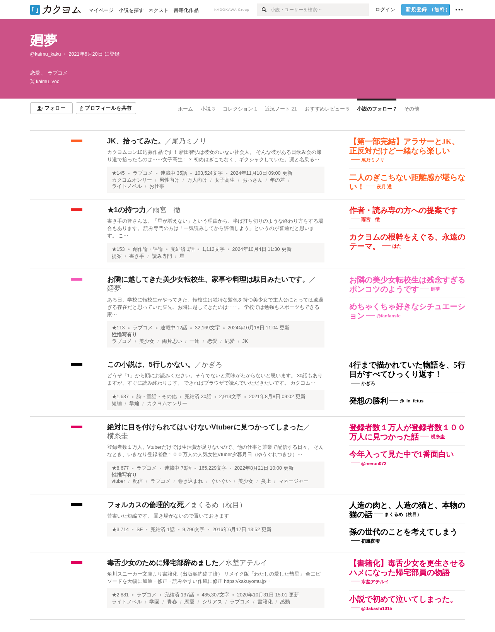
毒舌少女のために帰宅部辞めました (162, 563)
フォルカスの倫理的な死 (145, 505)
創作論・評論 (148, 249)
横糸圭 (117, 436)
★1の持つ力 (126, 210)
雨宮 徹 (167, 210)
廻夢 (43, 40)
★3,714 (120, 529)
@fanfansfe (389, 315)
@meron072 (374, 463)
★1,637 (120, 396)
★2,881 (120, 595)
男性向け (169, 180)
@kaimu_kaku (45, 54)
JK (245, 341)
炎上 (266, 481)
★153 (118, 249)
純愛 (230, 341)
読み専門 (162, 256)
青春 (172, 602)
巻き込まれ (190, 481)
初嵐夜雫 (370, 541)
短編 (117, 403)
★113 (118, 327)
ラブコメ (143, 173)
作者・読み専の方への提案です (403, 210)
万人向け (197, 180)
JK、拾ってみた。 (136, 141)
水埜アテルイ (246, 563)
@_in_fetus (412, 401)
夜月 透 (384, 186)
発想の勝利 (368, 401)
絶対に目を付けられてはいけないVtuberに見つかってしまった (205, 427)
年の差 (277, 180)
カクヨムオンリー (132, 180)
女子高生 (225, 180)
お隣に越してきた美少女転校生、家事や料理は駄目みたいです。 (208, 279)
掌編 (134, 403)
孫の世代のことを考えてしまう (403, 532)
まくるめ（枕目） (218, 505)
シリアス (212, 602)
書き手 (136, 256)
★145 (118, 173)
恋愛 (212, 341)
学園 (154, 602)
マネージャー (293, 481)
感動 (285, 602)
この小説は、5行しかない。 (151, 364)
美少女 (146, 341)
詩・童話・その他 (157, 396)
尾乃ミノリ (189, 141)
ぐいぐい (221, 481)
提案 (117, 256)
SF (140, 529)
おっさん (252, 180)
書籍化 (265, 602)
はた (396, 246)
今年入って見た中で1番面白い (401, 454)
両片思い (172, 341)
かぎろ (211, 364)
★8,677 (120, 468)
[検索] (264, 9)
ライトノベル (127, 186)
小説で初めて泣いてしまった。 (403, 599)
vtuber (118, 481)
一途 (194, 341)
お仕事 (156, 186)
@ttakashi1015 (376, 608)
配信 (138, 481)
